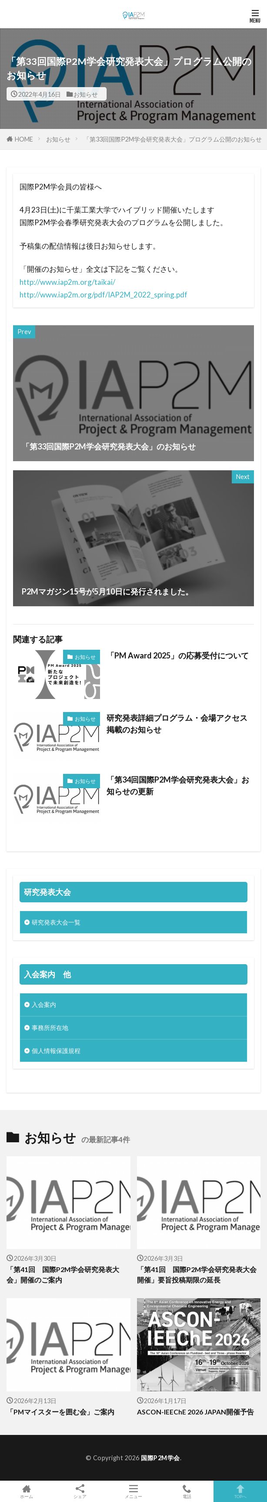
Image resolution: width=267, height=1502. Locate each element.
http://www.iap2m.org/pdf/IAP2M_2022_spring (97, 294)
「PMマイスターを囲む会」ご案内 (60, 1412)
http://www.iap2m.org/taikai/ (67, 282)
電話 (187, 1491)
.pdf (180, 294)
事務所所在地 (50, 1027)
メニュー (133, 1491)
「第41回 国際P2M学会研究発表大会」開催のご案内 (63, 1274)
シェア (80, 1491)
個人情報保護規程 (56, 1050)
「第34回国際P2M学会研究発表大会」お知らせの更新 (178, 785)
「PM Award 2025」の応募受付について (178, 655)
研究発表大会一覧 (56, 922)
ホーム (26, 1491)
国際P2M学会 (160, 1457)
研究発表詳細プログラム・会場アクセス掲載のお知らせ (177, 723)
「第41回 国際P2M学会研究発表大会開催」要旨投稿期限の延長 (197, 1274)
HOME (24, 138)
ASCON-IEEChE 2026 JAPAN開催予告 (195, 1412)
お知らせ (85, 94)
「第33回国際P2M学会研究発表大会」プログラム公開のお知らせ (172, 139)
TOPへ (240, 1491)
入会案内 (44, 1004)
